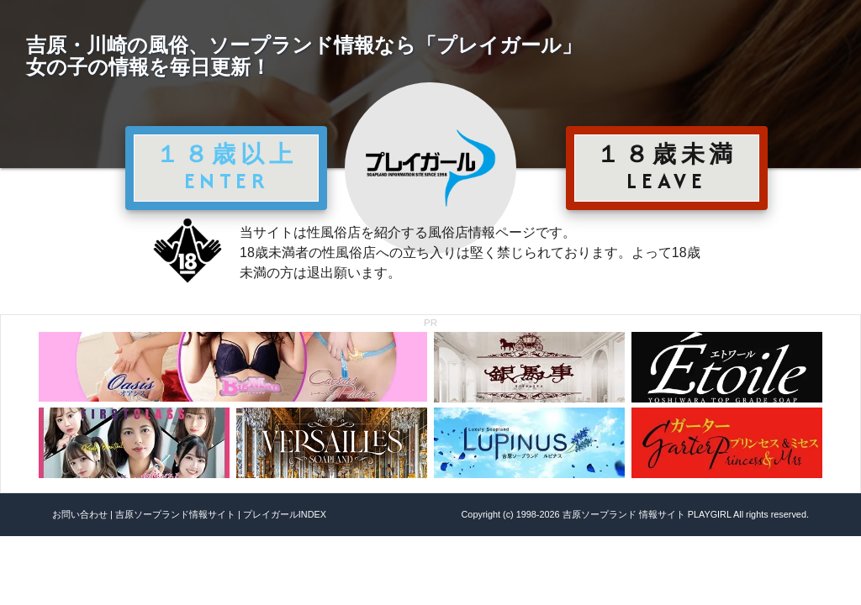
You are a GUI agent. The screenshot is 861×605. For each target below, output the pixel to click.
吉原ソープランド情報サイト (175, 514)
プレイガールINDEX (284, 514)
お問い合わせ (80, 514)
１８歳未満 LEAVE (666, 167)
